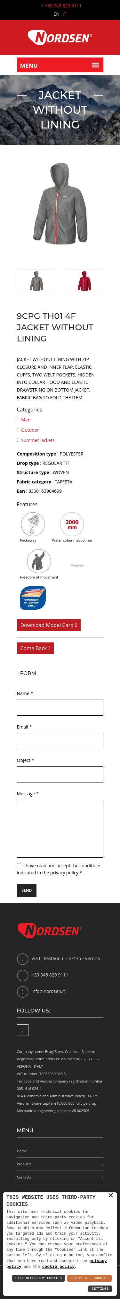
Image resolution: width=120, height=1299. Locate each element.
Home (22, 1150)
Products (24, 1164)
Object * (25, 760)
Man (25, 420)
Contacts (24, 1177)
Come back (33, 648)
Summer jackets (37, 440)
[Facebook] (22, 1030)
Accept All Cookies (89, 1278)
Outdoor (30, 430)
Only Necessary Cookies (38, 1278)
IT (65, 14)
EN (57, 14)
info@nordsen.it (48, 991)
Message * (28, 794)
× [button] (111, 1195)
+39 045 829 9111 (63, 6)
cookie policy (58, 1266)
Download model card (47, 625)
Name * (25, 693)
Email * (24, 727)
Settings (100, 1288)
